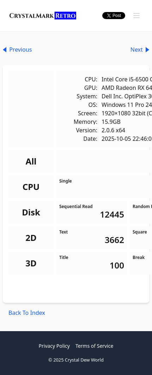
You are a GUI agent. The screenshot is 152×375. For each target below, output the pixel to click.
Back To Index (26, 313)
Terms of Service (94, 345)
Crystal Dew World (84, 360)
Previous (17, 49)
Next (139, 49)
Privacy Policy (54, 345)
